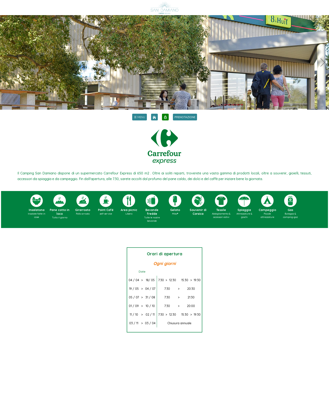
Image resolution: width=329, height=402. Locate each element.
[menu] (139, 117)
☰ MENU (139, 117)
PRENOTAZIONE (185, 117)
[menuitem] (139, 117)
